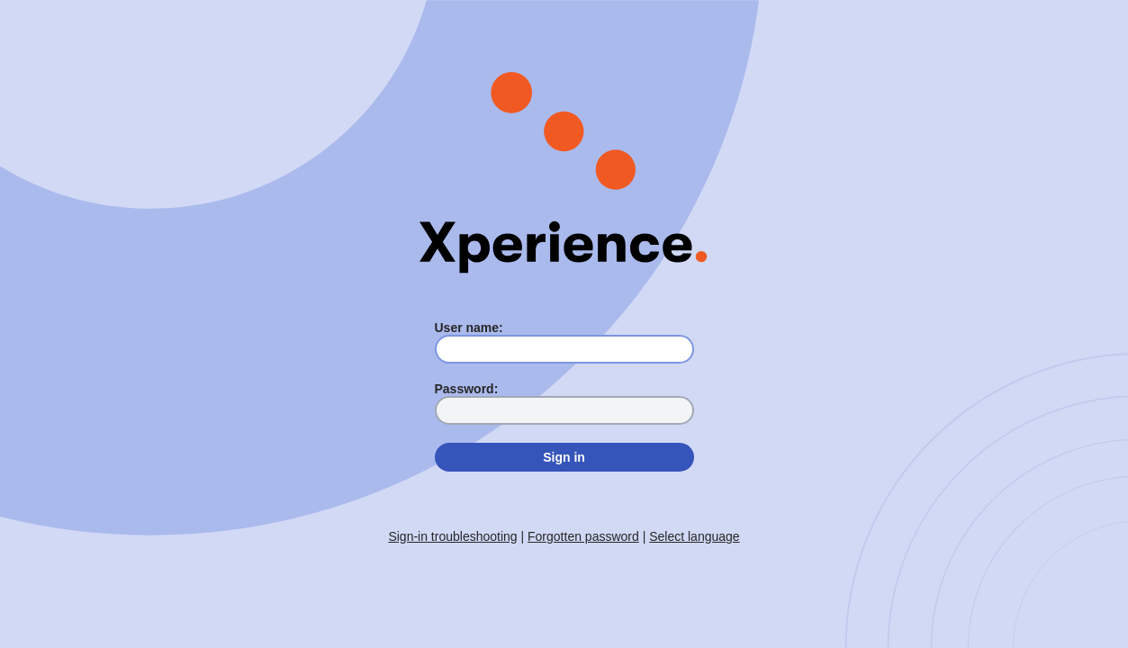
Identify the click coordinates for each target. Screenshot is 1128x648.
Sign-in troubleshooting (452, 536)
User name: (469, 327)
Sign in (564, 457)
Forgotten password (583, 536)
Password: (467, 389)
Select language (694, 536)
